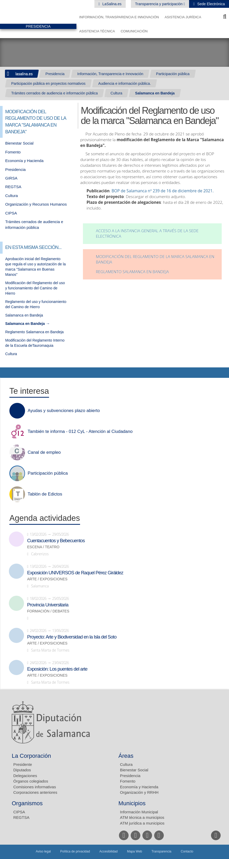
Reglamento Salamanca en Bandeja (34, 332)
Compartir (6, 372)
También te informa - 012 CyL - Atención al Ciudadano (80, 431)
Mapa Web (134, 851)
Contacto (187, 851)
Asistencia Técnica (97, 31)
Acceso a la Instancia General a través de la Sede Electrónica (147, 233)
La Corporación (31, 756)
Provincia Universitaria (47, 604)
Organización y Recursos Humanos (36, 204)
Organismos (27, 803)
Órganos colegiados (30, 781)
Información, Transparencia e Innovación (119, 17)
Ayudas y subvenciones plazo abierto (64, 410)
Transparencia (161, 851)
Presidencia (54, 74)
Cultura (116, 93)
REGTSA (13, 186)
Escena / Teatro (43, 547)
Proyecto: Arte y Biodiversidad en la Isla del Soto (71, 637)
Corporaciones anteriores (35, 792)
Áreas (125, 756)
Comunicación (134, 31)
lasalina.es (24, 74)
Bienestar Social (19, 143)
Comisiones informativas (34, 787)
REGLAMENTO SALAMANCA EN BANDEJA (132, 272)
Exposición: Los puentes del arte (57, 669)
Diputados (22, 770)
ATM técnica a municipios (142, 817)
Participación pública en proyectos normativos (48, 83)
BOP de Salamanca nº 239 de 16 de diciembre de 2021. (163, 191)
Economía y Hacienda (24, 160)
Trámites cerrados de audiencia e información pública (54, 93)
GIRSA (11, 178)
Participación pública (172, 74)
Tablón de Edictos (45, 494)
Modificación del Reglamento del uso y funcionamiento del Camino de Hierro (35, 288)
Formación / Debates (48, 611)
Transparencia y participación (159, 4)
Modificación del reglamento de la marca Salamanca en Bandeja (155, 259)
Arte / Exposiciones (47, 579)
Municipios (132, 803)
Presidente (22, 764)
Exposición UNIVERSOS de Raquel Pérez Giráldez (75, 572)
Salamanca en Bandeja (155, 93)
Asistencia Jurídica (183, 17)
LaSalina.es (111, 4)
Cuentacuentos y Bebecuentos (56, 540)
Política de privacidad (75, 851)
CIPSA (11, 213)
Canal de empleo (44, 452)
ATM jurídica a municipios (142, 823)
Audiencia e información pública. (124, 83)
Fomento (13, 152)
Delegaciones (25, 775)
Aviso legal (43, 851)
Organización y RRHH (139, 792)
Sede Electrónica (210, 4)
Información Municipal (139, 812)
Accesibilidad (108, 851)
